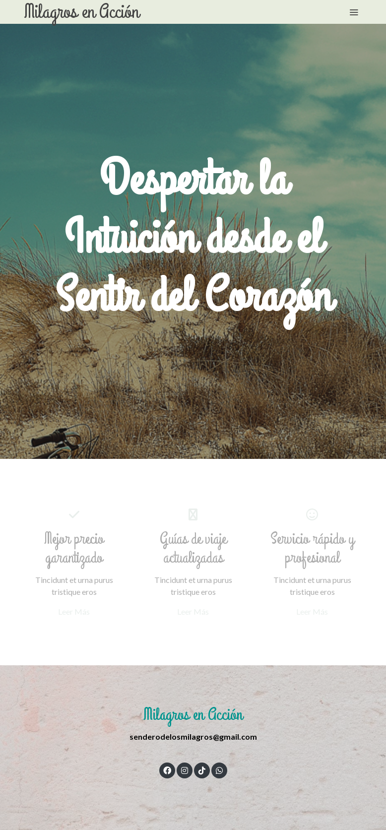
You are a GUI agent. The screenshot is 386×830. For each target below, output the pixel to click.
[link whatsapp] (219, 770)
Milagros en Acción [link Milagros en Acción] (81, 12)
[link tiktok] (201, 770)
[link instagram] (184, 770)
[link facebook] (167, 770)
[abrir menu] (354, 12)
